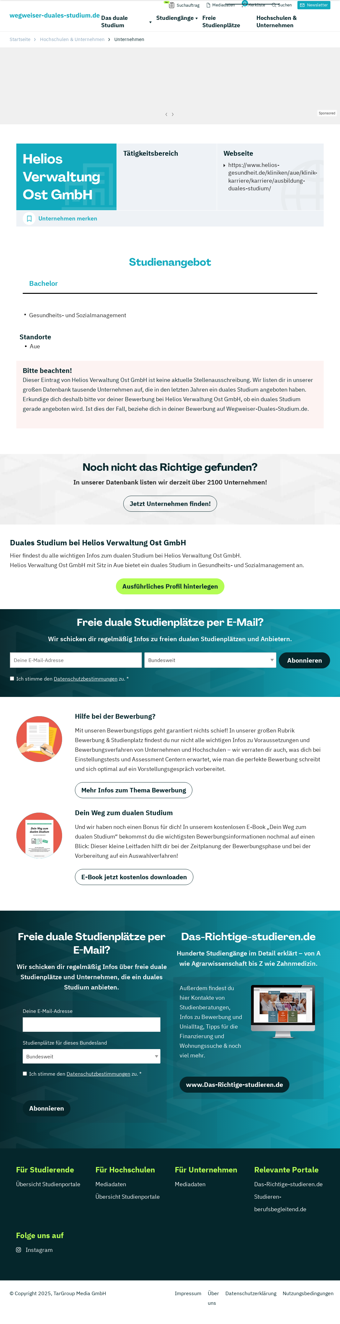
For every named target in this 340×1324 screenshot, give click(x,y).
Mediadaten (110, 1184)
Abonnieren (304, 660)
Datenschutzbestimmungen (85, 678)
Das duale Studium (114, 21)
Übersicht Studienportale (48, 1184)
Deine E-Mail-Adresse (91, 1020)
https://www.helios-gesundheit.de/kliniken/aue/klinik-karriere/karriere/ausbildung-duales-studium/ (272, 176)
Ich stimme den (69, 678)
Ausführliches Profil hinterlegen (170, 586)
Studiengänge (175, 17)
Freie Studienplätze (221, 21)
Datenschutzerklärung (250, 1293)
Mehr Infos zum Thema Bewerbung (133, 790)
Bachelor (43, 283)
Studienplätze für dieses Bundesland (91, 1051)
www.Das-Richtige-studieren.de (234, 1084)
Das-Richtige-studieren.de (288, 1184)
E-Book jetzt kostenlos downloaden (134, 877)
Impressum (188, 1293)
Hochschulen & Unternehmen (276, 21)
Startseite (20, 39)
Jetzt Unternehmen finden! (170, 503)
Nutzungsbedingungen (308, 1293)
